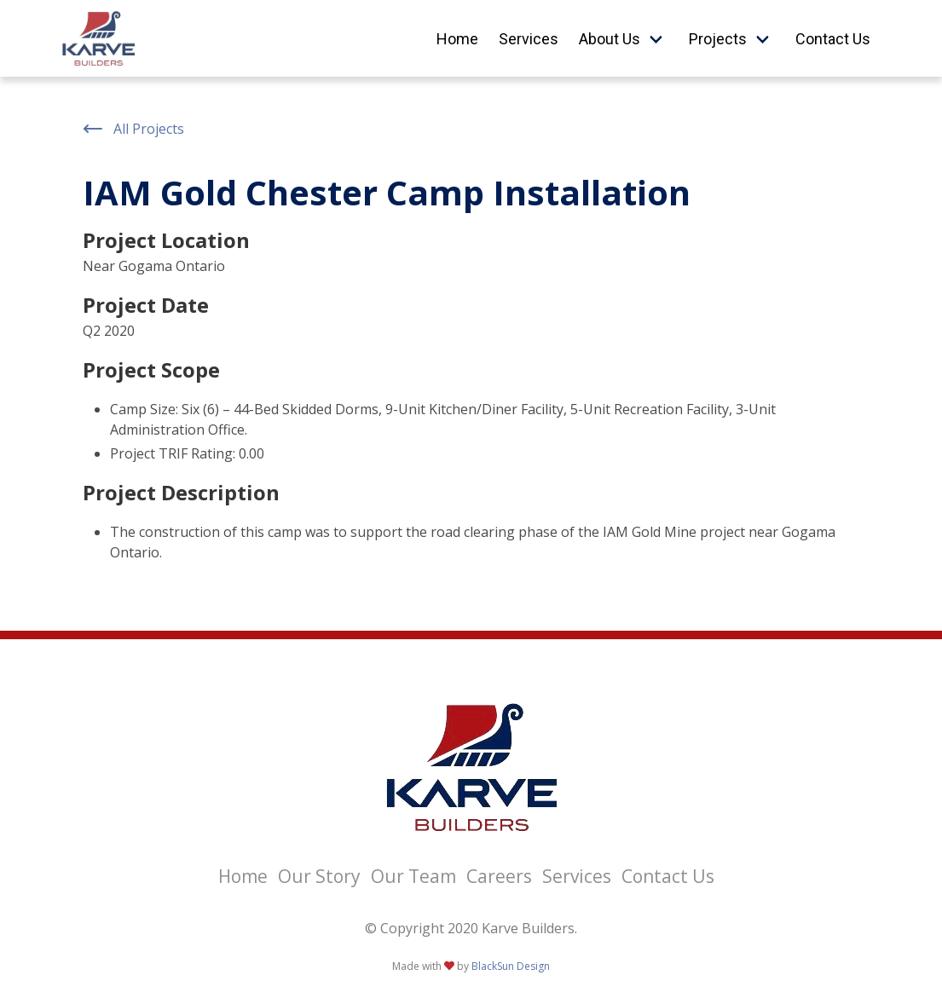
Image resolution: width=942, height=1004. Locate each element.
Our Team (413, 876)
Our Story (319, 876)
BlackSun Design (510, 966)
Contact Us (832, 39)
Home (457, 39)
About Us (609, 39)
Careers (499, 876)
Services (528, 39)
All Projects (133, 128)
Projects (718, 39)
